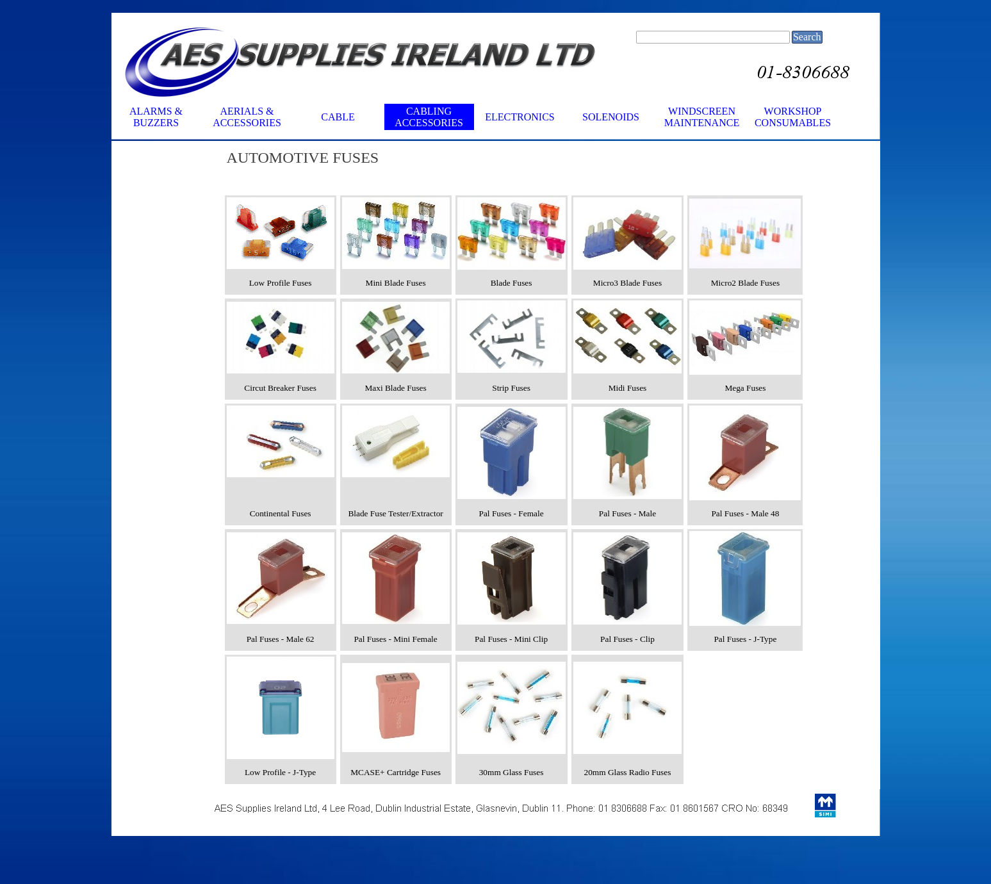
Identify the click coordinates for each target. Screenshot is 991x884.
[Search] (713, 37)
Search (807, 36)
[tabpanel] (544, 158)
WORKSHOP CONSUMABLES (793, 117)
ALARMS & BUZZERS (156, 117)
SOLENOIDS (610, 116)
